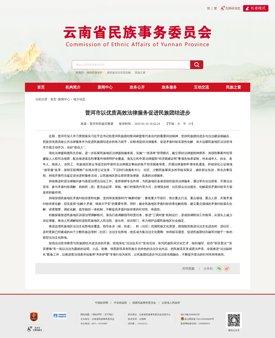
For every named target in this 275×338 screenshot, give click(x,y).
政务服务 (169, 87)
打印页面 (188, 268)
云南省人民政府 (171, 302)
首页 (41, 87)
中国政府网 (101, 302)
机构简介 (73, 87)
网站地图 (86, 314)
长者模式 (258, 8)
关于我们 (108, 314)
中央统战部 (120, 302)
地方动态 (79, 99)
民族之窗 (233, 87)
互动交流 (201, 87)
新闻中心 (105, 87)
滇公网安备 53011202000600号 (199, 319)
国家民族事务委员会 (144, 302)
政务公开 (137, 87)
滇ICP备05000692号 (190, 314)
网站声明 (98, 314)
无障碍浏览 (232, 8)
